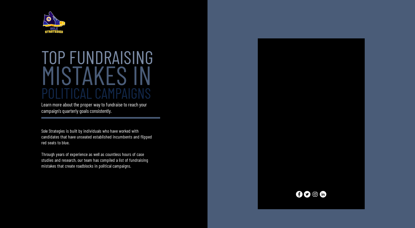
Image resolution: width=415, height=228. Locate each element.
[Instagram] (315, 194)
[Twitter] (307, 194)
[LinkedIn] (323, 194)
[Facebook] (299, 194)
